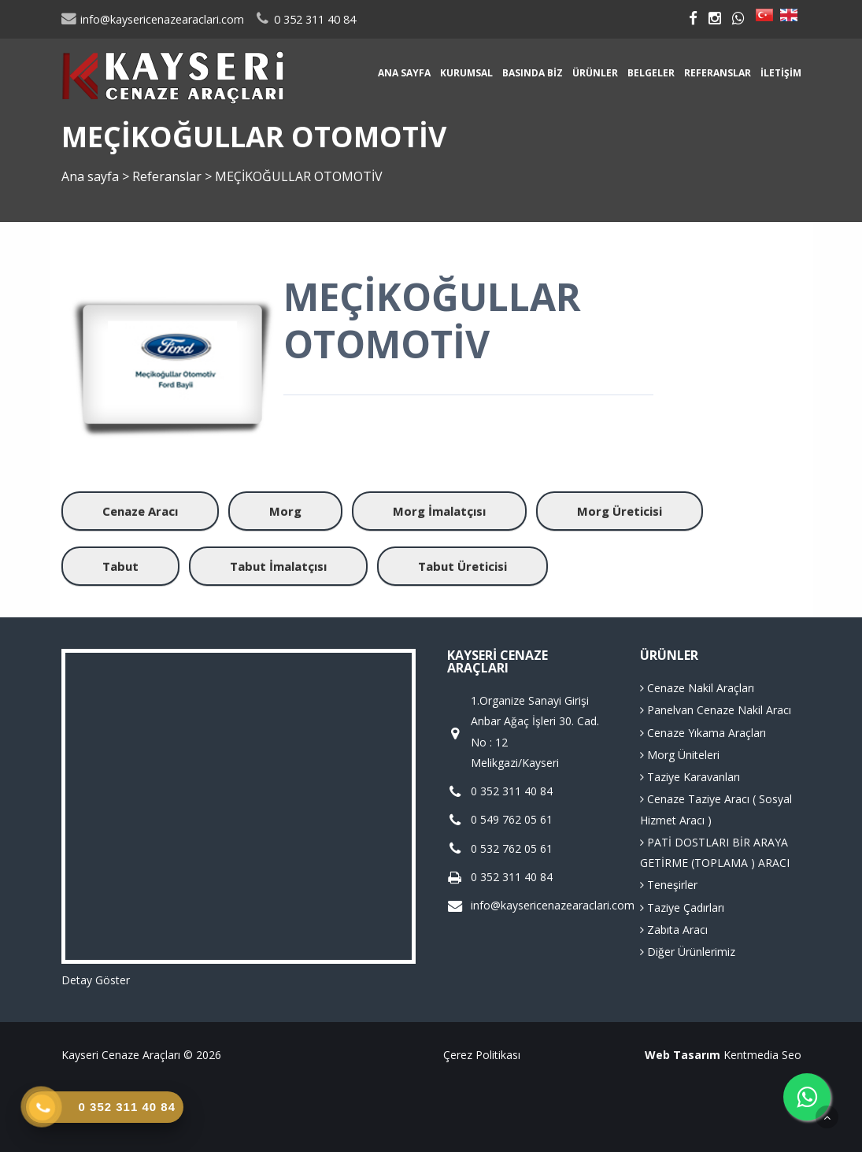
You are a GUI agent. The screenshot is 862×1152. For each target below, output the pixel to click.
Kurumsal (466, 73)
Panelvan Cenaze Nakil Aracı (715, 709)
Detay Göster (95, 979)
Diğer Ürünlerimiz (687, 951)
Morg (285, 511)
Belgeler (651, 73)
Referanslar (717, 73)
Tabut (120, 566)
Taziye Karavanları (690, 776)
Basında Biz (532, 73)
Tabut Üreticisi (462, 566)
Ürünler (595, 73)
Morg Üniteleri (680, 754)
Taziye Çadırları (682, 907)
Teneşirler (668, 884)
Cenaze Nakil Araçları (697, 687)
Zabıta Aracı (674, 929)
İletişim (780, 73)
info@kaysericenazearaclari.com (152, 19)
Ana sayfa (404, 73)
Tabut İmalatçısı (278, 566)
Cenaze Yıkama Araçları (703, 732)
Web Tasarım (682, 1054)
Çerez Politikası (481, 1054)
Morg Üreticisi (619, 511)
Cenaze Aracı (140, 511)
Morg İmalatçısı (439, 511)
